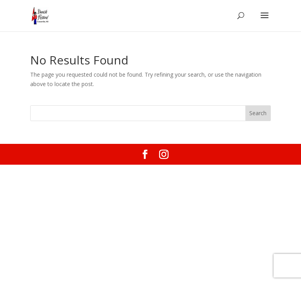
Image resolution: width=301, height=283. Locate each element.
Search (258, 113)
